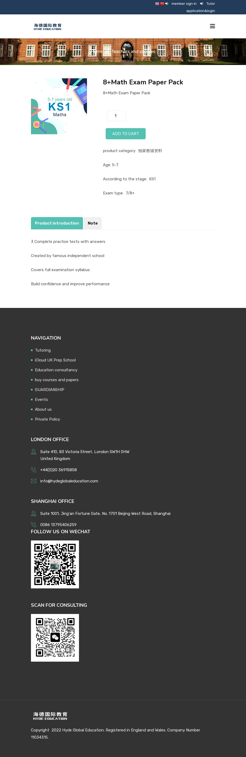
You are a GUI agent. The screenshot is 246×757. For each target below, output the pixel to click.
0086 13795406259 (58, 524)
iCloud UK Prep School (55, 360)
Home (96, 51)
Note (93, 223)
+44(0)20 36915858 (58, 469)
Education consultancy (56, 370)
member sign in (184, 4)
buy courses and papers (57, 379)
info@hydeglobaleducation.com (69, 481)
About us (43, 409)
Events (41, 399)
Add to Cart (125, 133)
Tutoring (43, 350)
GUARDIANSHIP (49, 389)
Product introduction (57, 223)
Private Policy (47, 419)
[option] (59, 106)
